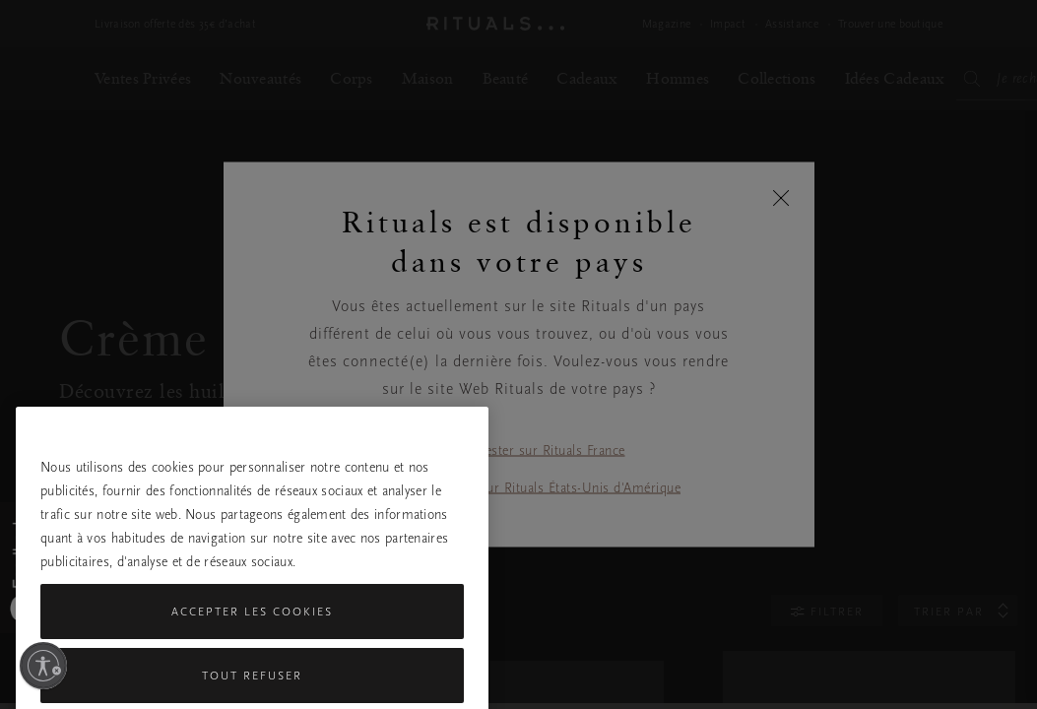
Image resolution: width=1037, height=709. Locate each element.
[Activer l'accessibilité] (43, 665)
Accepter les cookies (252, 665)
